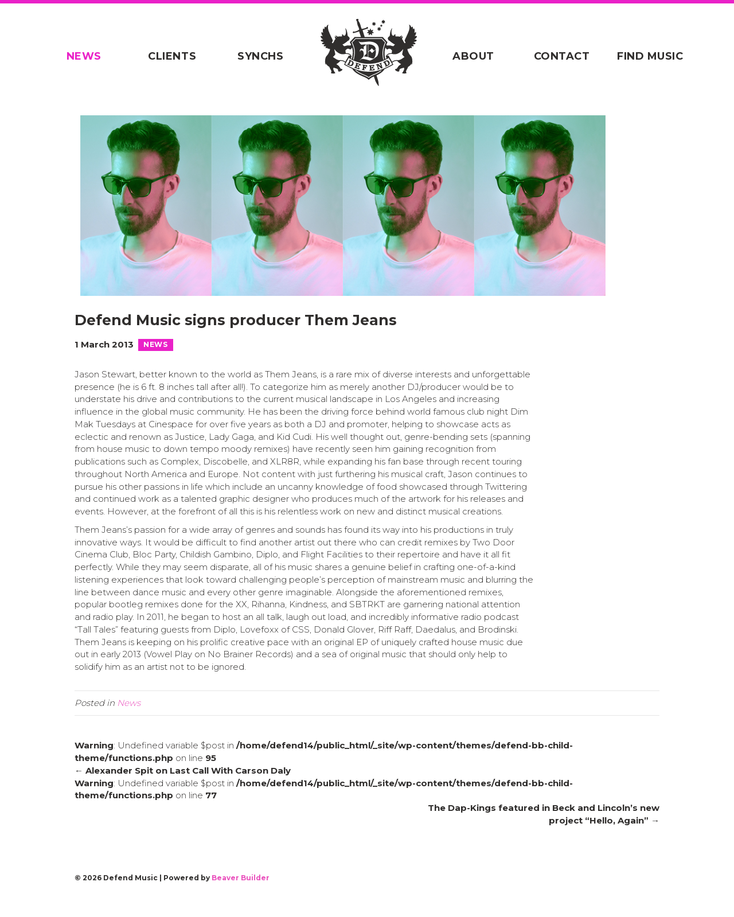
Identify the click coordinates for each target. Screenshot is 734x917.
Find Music (660, 56)
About (477, 56)
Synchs (257, 56)
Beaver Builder (241, 895)
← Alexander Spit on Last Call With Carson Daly (183, 787)
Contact (569, 56)
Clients (165, 56)
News (73, 56)
